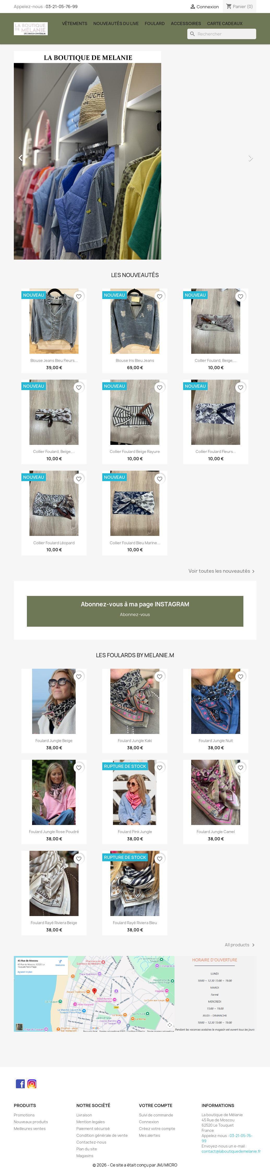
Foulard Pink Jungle (135, 831)
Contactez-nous (91, 1142)
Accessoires (186, 23)
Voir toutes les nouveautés (222, 571)
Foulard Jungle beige (54, 740)
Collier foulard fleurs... (216, 451)
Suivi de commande (156, 1115)
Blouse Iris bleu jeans (135, 360)
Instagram (31, 1083)
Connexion (149, 1121)
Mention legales (90, 1121)
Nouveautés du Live (116, 23)
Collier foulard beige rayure (135, 451)
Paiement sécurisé (93, 1128)
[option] (135, 155)
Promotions (24, 1115)
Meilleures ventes (30, 1128)
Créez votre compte (157, 1128)
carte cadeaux (225, 23)
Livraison (84, 1115)
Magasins (84, 1155)
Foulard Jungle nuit (216, 740)
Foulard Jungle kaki (135, 740)
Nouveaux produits (31, 1121)
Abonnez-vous (135, 614)
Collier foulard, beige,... (216, 360)
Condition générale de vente (102, 1135)
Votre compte (155, 1105)
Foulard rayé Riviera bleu (135, 922)
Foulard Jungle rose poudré (54, 831)
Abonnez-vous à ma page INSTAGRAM (135, 604)
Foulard (155, 23)
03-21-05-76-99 (61, 6)
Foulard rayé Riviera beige (54, 922)
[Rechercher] (221, 34)
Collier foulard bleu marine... (135, 542)
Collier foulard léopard (54, 542)
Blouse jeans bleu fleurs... (54, 360)
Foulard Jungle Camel (216, 831)
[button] (32, 155)
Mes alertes (149, 1135)
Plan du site (86, 1148)
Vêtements (74, 23)
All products (240, 945)
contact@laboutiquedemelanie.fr (231, 1151)
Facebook (19, 1083)
